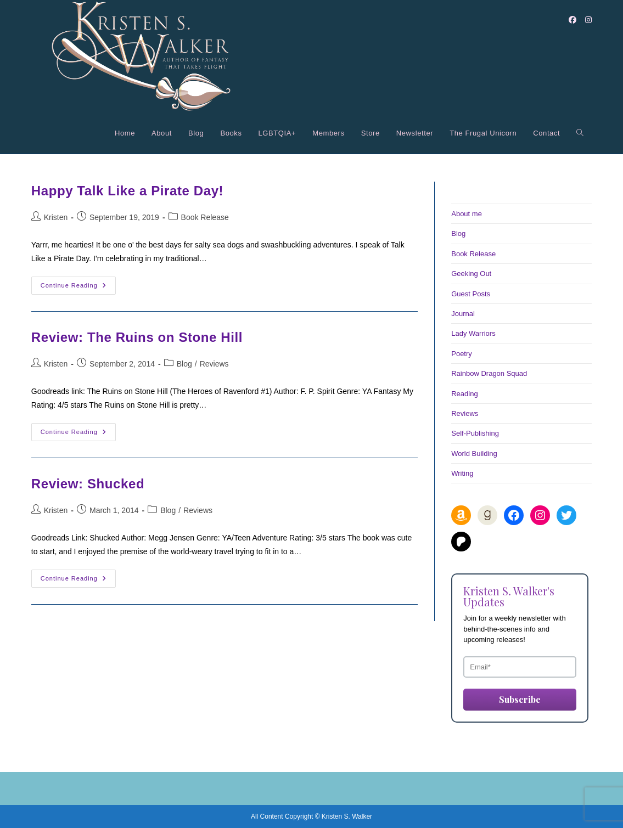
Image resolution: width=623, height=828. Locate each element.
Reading (464, 394)
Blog (184, 363)
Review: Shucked (87, 483)
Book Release (205, 217)
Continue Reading (78, 288)
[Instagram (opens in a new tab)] (588, 20)
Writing (462, 473)
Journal (463, 313)
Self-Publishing (475, 433)
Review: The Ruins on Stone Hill (137, 337)
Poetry (461, 354)
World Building (474, 453)
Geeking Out (471, 273)
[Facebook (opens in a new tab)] (572, 20)
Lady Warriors (473, 333)
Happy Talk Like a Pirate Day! (127, 190)
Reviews (214, 363)
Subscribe (520, 699)
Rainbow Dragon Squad (489, 373)
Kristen (56, 217)
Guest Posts (470, 294)
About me (466, 214)
